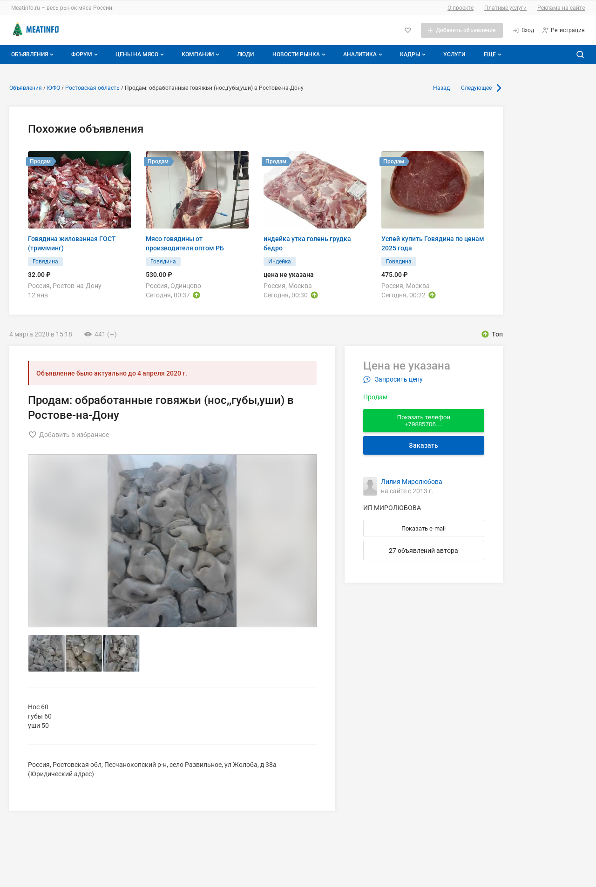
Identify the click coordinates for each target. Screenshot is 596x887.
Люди (245, 54)
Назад (441, 88)
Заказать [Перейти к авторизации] (423, 445)
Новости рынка (299, 54)
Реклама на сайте (561, 8)
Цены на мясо (140, 54)
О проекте (460, 8)
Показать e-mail (423, 528)
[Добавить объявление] (462, 30)
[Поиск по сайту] (580, 54)
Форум (85, 54)
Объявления (33, 54)
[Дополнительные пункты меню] (492, 54)
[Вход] (523, 30)
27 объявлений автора (423, 550)
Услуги (454, 54)
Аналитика (363, 54)
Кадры (413, 54)
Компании (201, 54)
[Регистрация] (563, 30)
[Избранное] (408, 30)
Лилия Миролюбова (411, 481)
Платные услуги (505, 8)
